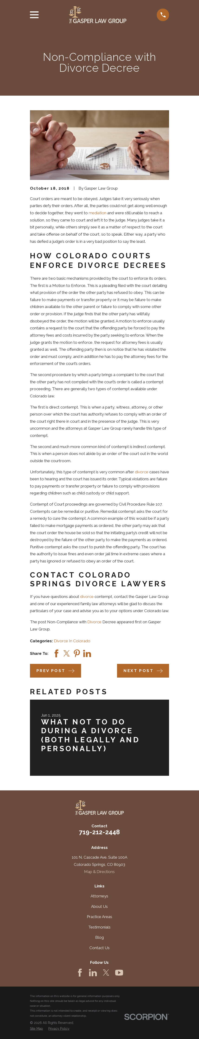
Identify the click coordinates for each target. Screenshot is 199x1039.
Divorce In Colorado (72, 641)
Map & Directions (99, 871)
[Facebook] (80, 973)
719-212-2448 (99, 832)
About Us (99, 906)
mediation (97, 213)
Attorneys (99, 896)
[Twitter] (106, 973)
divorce (141, 472)
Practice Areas (99, 916)
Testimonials (99, 927)
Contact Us (99, 947)
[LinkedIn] (93, 973)
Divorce (94, 622)
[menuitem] (36, 1029)
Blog (99, 937)
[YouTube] (119, 973)
